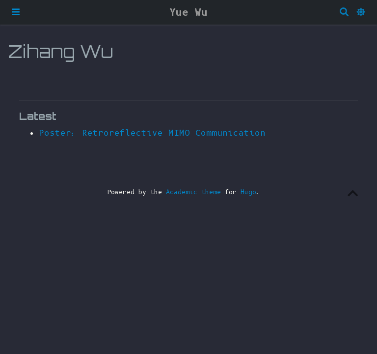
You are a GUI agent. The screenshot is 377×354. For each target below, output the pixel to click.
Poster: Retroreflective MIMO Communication (152, 133)
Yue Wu (188, 12)
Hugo (248, 192)
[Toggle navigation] (16, 12)
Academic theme (193, 192)
